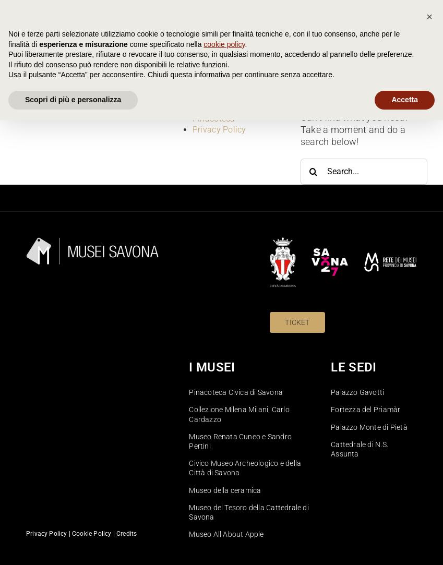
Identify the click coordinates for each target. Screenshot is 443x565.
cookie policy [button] (224, 489)
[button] (429, 461)
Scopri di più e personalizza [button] (73, 544)
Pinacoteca (214, 119)
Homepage (213, 108)
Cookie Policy (218, 97)
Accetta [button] (404, 544)
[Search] (314, 172)
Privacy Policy (219, 130)
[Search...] (364, 172)
